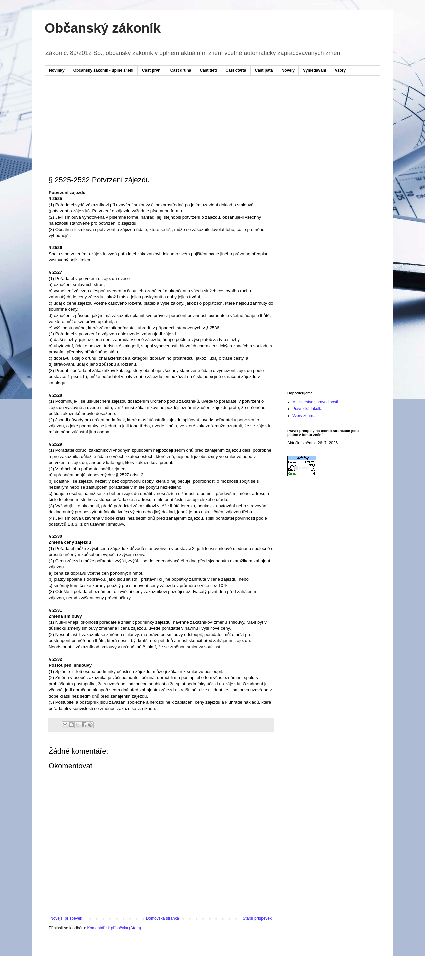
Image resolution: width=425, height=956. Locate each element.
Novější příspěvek (66, 918)
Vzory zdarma (304, 415)
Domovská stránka (162, 918)
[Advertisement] (176, 101)
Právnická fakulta (307, 408)
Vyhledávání (314, 70)
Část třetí (208, 70)
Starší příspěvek (257, 918)
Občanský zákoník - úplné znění (103, 70)
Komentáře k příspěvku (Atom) (114, 928)
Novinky (57, 70)
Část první (152, 70)
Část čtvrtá (235, 70)
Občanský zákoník (103, 28)
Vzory (340, 70)
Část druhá (180, 70)
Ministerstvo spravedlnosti (315, 402)
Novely (288, 70)
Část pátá (264, 70)
